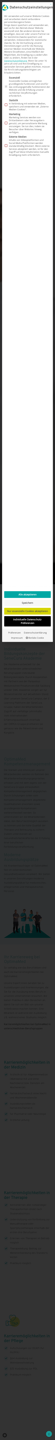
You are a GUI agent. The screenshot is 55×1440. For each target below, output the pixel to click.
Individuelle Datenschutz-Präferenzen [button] (27, 621)
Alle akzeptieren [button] (27, 594)
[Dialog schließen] (51, 4)
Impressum (17, 637)
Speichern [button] (27, 602)
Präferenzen (14, 632)
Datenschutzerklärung (15, 60)
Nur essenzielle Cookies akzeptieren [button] (27, 611)
